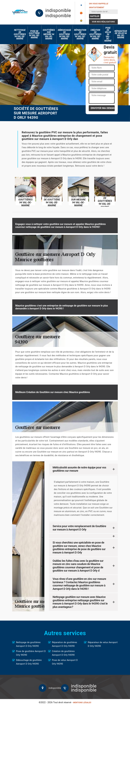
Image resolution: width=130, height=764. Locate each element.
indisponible (58, 10)
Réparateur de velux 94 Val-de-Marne (121, 34)
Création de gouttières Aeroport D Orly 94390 (63, 653)
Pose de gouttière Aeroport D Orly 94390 (31, 653)
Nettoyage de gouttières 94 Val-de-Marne (20, 34)
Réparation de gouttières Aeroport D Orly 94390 (64, 644)
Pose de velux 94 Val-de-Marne (107, 34)
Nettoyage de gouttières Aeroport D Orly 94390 (28, 644)
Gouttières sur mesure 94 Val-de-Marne (49, 34)
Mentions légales (82, 702)
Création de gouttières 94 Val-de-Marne (95, 34)
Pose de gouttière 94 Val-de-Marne (34, 34)
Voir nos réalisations (103, 22)
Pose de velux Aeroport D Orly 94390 (65, 662)
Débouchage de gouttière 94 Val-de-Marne (64, 34)
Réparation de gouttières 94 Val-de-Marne (80, 34)
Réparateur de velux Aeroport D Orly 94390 (103, 644)
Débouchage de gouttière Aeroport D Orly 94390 (29, 662)
